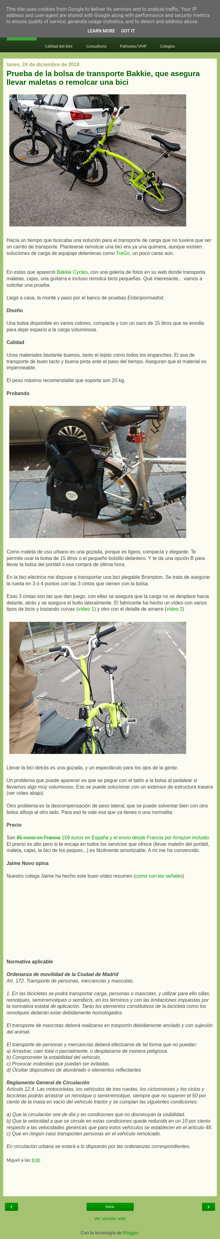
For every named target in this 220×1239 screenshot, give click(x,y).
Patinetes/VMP (133, 46)
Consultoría (96, 46)
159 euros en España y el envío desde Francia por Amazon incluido (113, 837)
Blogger (130, 1232)
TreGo (123, 253)
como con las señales (158, 876)
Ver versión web (110, 1218)
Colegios (167, 46)
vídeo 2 (175, 609)
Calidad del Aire (59, 46)
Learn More (101, 31)
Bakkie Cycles (72, 272)
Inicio (110, 1207)
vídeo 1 (86, 609)
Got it (128, 31)
